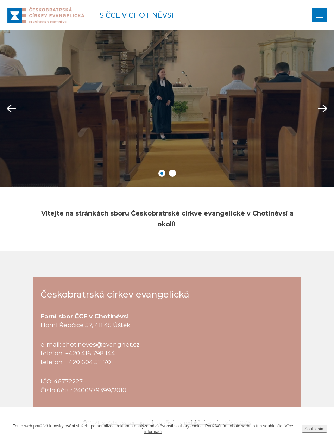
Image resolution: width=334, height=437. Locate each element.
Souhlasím (314, 428)
